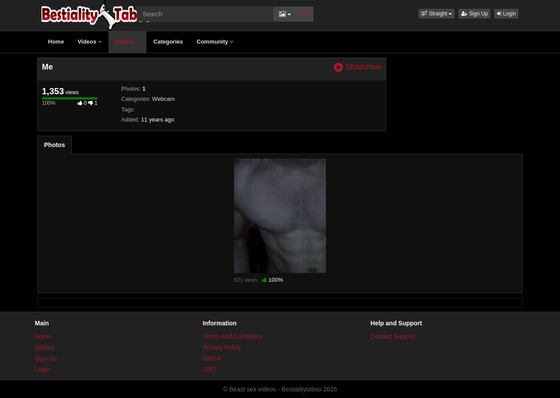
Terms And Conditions (233, 336)
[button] (436, 13)
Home (56, 41)
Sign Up (474, 14)
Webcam (163, 99)
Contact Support (392, 336)
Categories (168, 41)
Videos (89, 41)
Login (506, 14)
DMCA (212, 358)
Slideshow (357, 67)
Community (215, 41)
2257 (210, 369)
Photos (127, 41)
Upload (44, 347)
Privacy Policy (222, 347)
